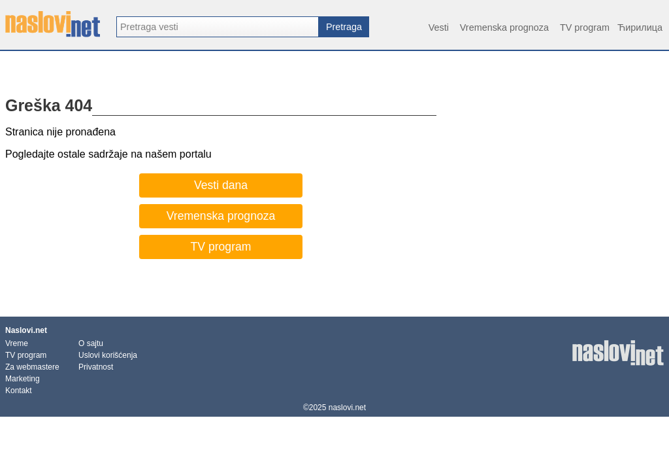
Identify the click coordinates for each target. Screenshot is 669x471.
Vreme (16, 343)
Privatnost (95, 367)
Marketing (22, 378)
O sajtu (90, 343)
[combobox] (217, 26)
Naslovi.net (26, 330)
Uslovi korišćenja (107, 355)
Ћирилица (639, 27)
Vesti (439, 27)
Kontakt (18, 390)
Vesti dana (221, 185)
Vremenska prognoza (504, 27)
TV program (585, 27)
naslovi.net (347, 407)
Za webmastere (32, 367)
